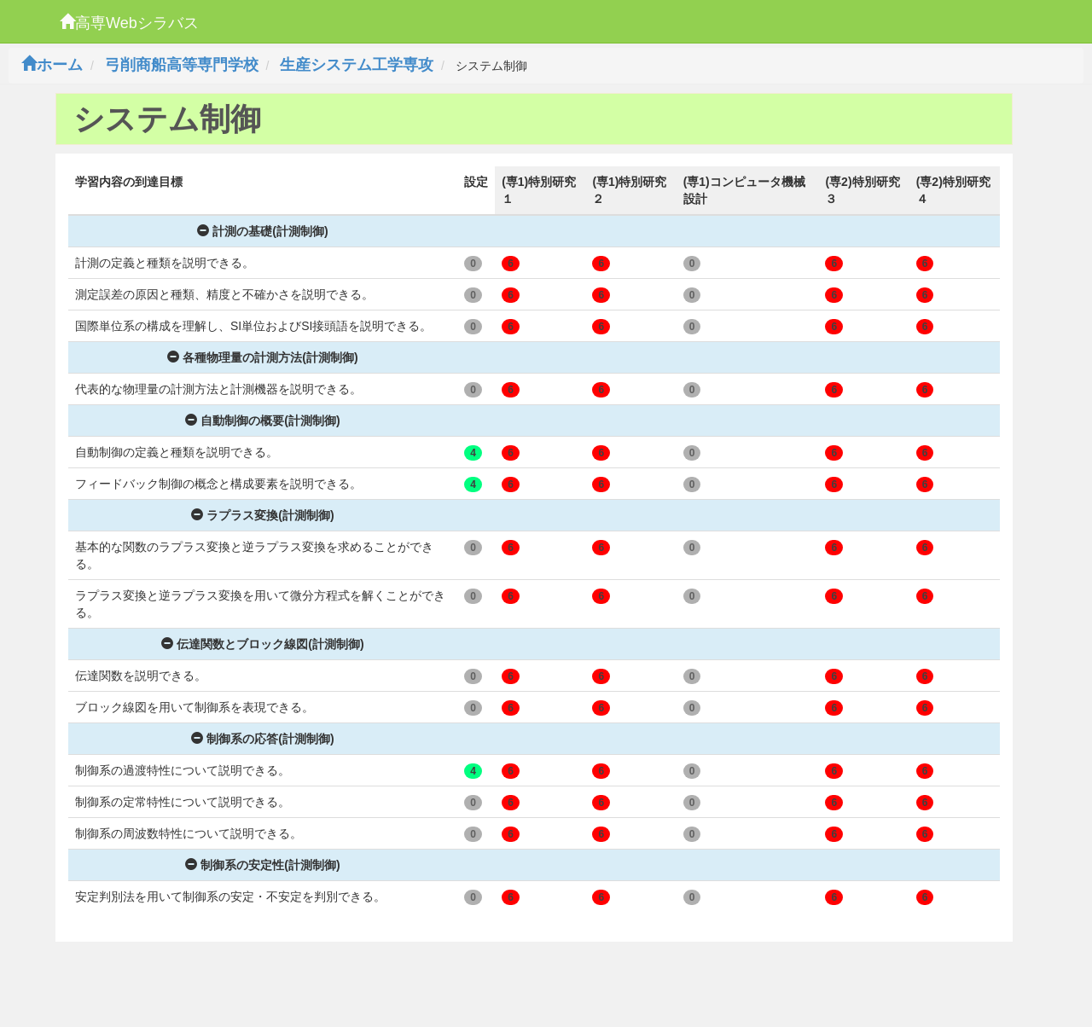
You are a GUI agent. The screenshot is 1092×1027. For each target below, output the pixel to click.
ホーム (52, 64)
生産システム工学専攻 (356, 64)
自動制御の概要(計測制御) (262, 420)
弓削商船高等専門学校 (181, 64)
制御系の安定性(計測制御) (262, 865)
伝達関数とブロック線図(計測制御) (262, 644)
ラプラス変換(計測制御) (262, 515)
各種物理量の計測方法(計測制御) (262, 357)
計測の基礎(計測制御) (262, 231)
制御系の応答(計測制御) (262, 739)
